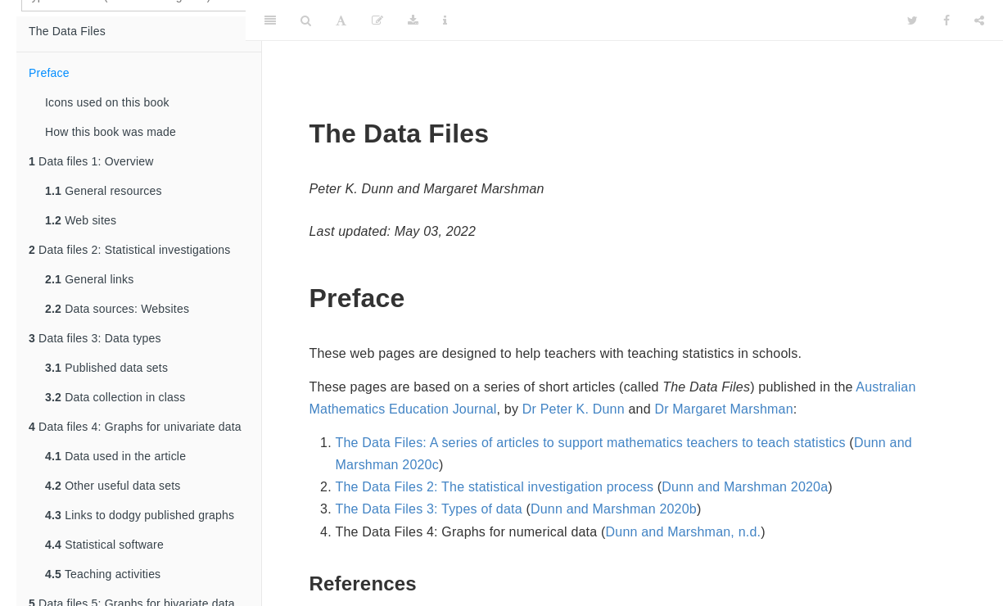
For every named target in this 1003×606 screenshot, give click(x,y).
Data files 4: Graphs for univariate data (135, 426)
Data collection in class (115, 397)
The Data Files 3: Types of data (429, 509)
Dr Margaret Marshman (723, 409)
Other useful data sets (113, 485)
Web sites (80, 220)
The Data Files (67, 31)
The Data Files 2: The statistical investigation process (495, 487)
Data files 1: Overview (91, 161)
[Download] (413, 20)
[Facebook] (946, 20)
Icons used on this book (107, 102)
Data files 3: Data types (95, 338)
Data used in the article (115, 456)
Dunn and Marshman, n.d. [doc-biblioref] (683, 532)
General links (89, 279)
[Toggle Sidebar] (270, 20)
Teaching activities (102, 574)
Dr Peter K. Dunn (573, 409)
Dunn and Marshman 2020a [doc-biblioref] (745, 487)
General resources (103, 190)
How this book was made (110, 131)
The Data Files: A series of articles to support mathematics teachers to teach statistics (591, 443)
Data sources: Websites (117, 308)
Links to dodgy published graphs (139, 515)
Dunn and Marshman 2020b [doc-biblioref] (614, 509)
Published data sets (106, 367)
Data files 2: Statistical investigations (130, 249)
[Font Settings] (341, 20)
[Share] (979, 20)
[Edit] (377, 20)
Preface (49, 72)
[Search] (305, 20)
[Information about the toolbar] (445, 20)
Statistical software (104, 544)
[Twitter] (912, 20)
